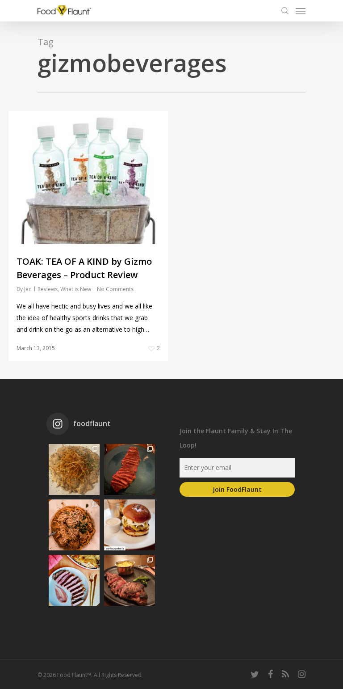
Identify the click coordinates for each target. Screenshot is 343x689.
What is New (75, 289)
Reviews (48, 289)
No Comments (115, 289)
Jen (28, 289)
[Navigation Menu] (300, 10)
